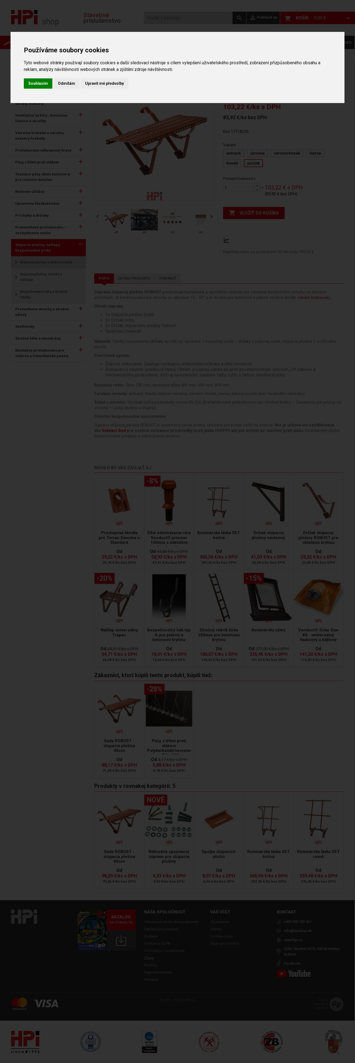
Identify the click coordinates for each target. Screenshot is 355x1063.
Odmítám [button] (66, 83)
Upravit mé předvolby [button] (104, 83)
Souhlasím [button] (38, 83)
